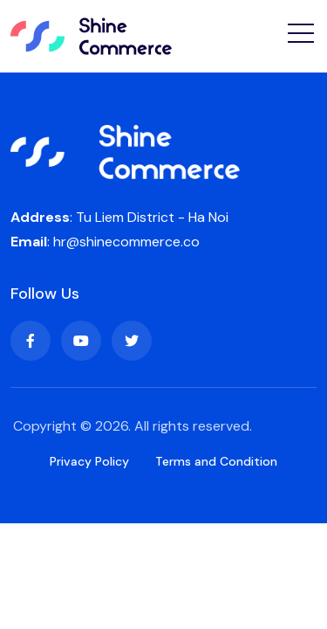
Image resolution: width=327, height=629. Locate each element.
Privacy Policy (89, 461)
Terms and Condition (216, 461)
